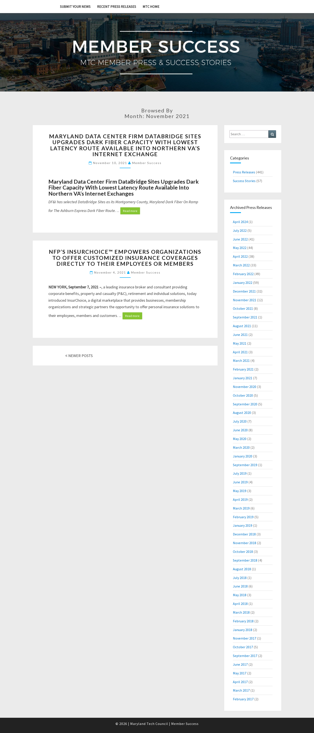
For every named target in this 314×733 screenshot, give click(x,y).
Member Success (147, 163)
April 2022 (240, 256)
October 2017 (243, 647)
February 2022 (243, 274)
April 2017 (240, 682)
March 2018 (241, 612)
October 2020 (243, 395)
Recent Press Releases (116, 6)
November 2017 (244, 638)
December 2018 (244, 534)
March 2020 (241, 447)
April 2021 (240, 352)
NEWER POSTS (79, 355)
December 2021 (244, 291)
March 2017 (241, 690)
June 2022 (240, 239)
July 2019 (240, 473)
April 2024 (240, 222)
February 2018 (243, 621)
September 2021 (245, 317)
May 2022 (239, 247)
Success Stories (244, 181)
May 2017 (239, 673)
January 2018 (242, 630)
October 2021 (243, 308)
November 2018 (244, 543)
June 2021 (240, 334)
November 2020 (244, 386)
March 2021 (241, 360)
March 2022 (241, 265)
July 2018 (240, 578)
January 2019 (242, 525)
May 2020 (239, 439)
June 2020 (240, 430)
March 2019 (241, 508)
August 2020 (242, 412)
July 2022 (240, 230)
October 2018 (243, 551)
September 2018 (245, 560)
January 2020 (242, 456)
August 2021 (242, 326)
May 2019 (239, 491)
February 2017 (243, 699)
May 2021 (239, 343)
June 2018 (240, 586)
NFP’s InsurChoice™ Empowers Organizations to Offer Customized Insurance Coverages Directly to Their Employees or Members (125, 257)
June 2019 (240, 482)
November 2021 (244, 300)
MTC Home (151, 6)
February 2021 (243, 369)
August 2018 (242, 569)
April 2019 (240, 499)
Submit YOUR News (75, 6)
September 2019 (245, 465)
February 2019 (243, 517)
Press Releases (244, 172)
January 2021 (242, 378)
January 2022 (242, 282)
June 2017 (240, 664)
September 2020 (245, 404)
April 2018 (240, 603)
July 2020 (240, 421)
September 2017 (245, 655)
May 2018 (239, 595)
